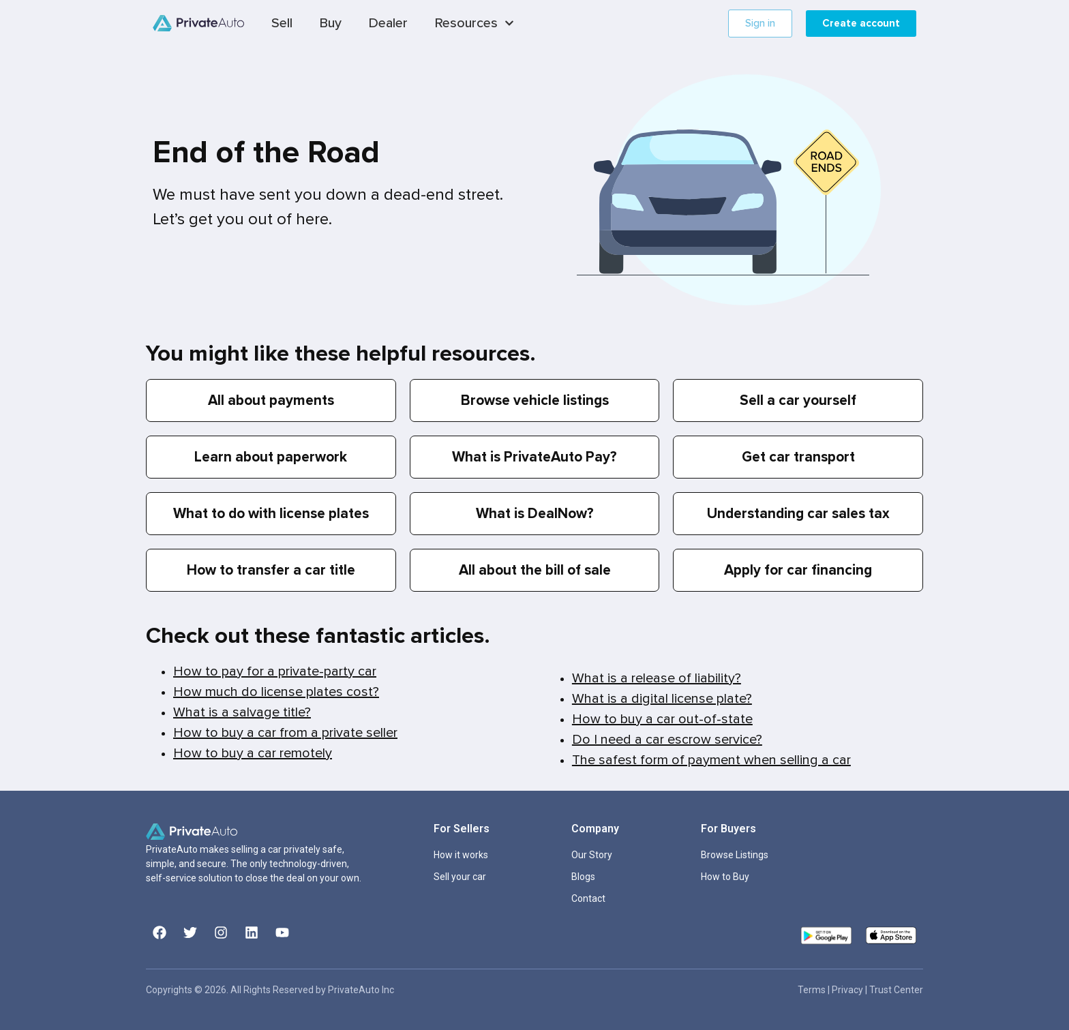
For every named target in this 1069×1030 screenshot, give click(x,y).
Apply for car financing (798, 570)
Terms (813, 989)
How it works (461, 854)
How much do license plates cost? (276, 692)
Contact (588, 898)
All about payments (271, 400)
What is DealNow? (535, 513)
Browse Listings (734, 854)
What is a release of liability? (656, 678)
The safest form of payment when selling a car (711, 760)
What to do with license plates (271, 513)
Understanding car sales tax (798, 513)
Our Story (591, 854)
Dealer (388, 23)
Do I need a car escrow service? (667, 739)
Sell (281, 23)
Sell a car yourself (798, 400)
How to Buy (725, 876)
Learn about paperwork (270, 457)
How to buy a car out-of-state (662, 719)
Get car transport (798, 457)
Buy (331, 23)
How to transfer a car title (271, 570)
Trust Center (896, 989)
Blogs (583, 876)
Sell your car (460, 876)
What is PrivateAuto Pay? (534, 457)
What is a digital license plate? (662, 699)
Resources (474, 23)
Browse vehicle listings (535, 400)
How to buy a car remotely (252, 753)
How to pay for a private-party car (274, 671)
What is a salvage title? (242, 712)
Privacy (848, 989)
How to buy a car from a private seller (285, 733)
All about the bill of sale (535, 570)
